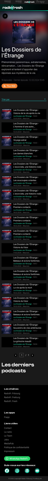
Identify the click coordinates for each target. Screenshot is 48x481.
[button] (24, 99)
